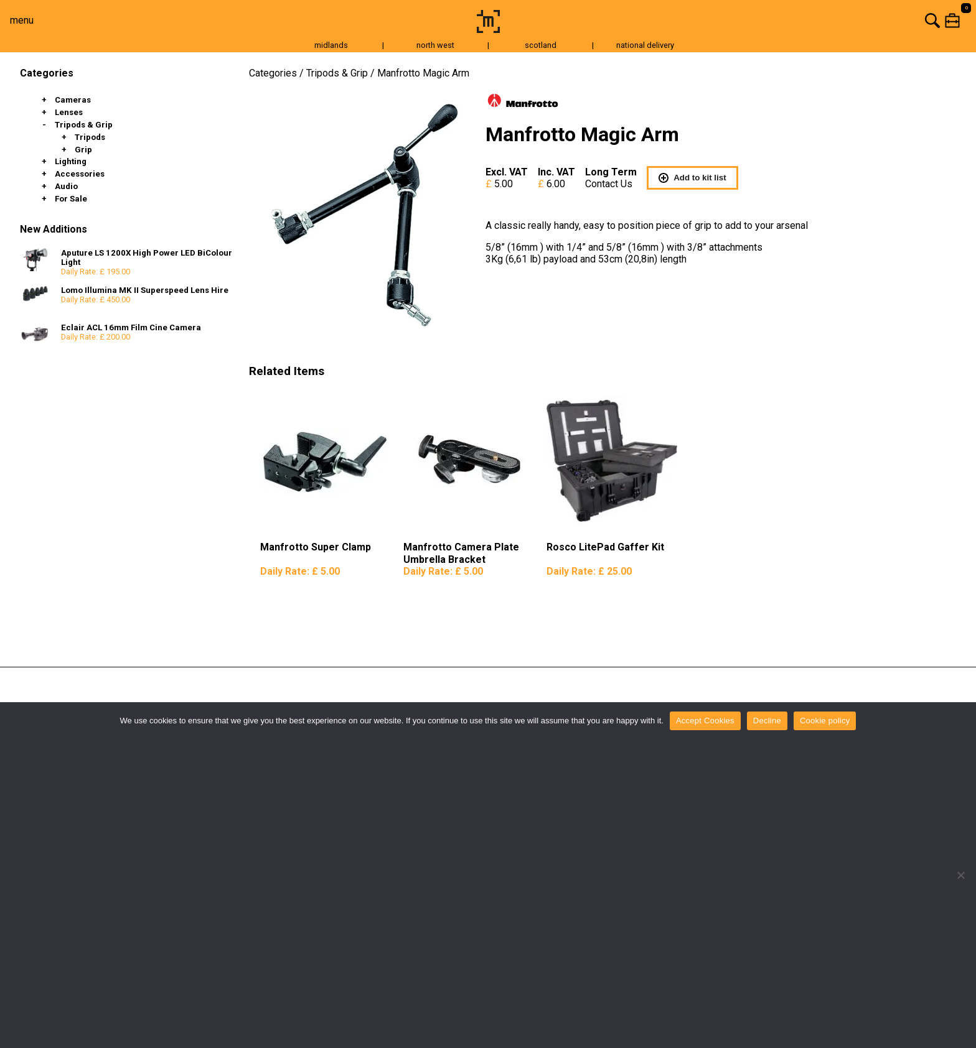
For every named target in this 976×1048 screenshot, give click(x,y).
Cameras (73, 99)
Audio (66, 186)
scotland (540, 45)
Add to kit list (692, 178)
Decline (767, 720)
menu (22, 20)
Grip (83, 149)
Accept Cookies (705, 720)
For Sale (71, 198)
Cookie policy (825, 720)
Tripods (90, 137)
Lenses (69, 112)
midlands (331, 45)
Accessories (80, 174)
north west (435, 45)
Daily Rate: (300, 571)
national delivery (645, 45)
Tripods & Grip (84, 124)
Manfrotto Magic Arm (423, 73)
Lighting (71, 161)
